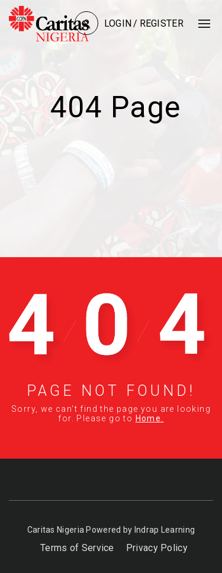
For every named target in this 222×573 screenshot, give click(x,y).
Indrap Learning (164, 529)
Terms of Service (77, 547)
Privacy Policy (157, 547)
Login (118, 23)
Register (162, 23)
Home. (150, 418)
